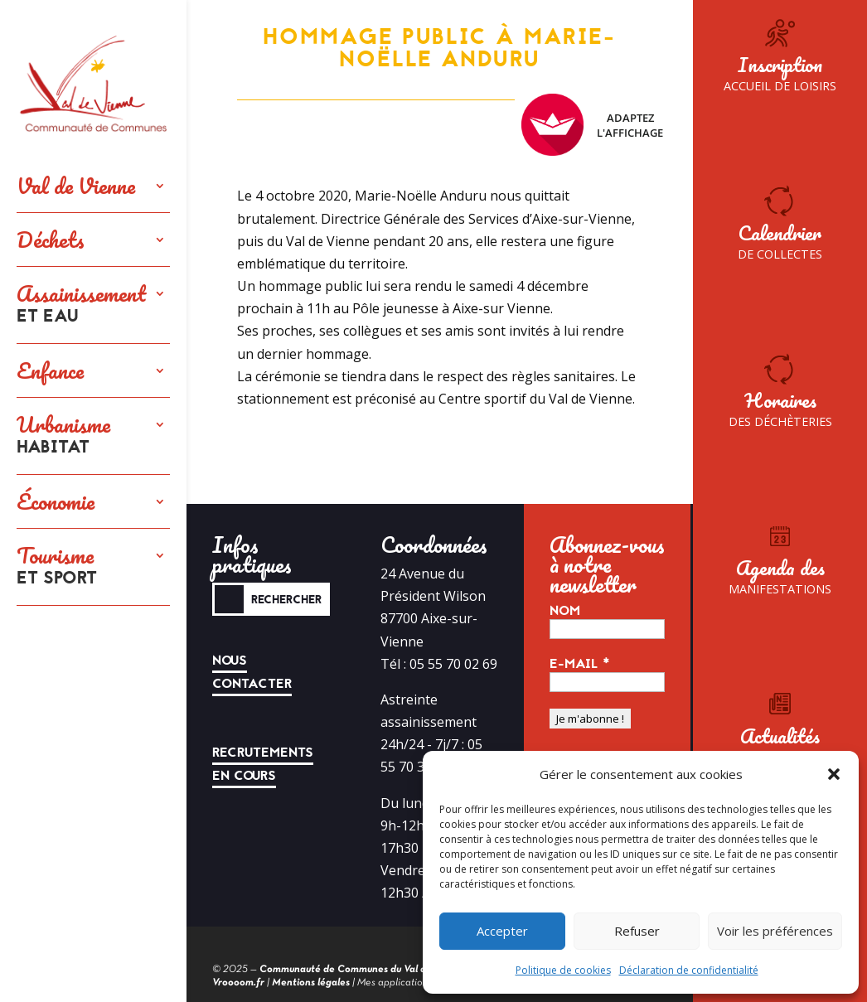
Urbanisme (63, 435)
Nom (565, 611)
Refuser (637, 930)
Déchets (51, 239)
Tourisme (57, 566)
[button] (834, 774)
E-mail (580, 664)
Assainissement (81, 305)
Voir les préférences (775, 930)
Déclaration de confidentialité (688, 970)
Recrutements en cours (262, 764)
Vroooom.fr (238, 983)
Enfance (50, 370)
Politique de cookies (563, 970)
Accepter (502, 930)
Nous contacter (252, 672)
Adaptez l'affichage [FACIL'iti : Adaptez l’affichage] (592, 125)
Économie (55, 501)
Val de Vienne (76, 186)
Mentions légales (311, 983)
